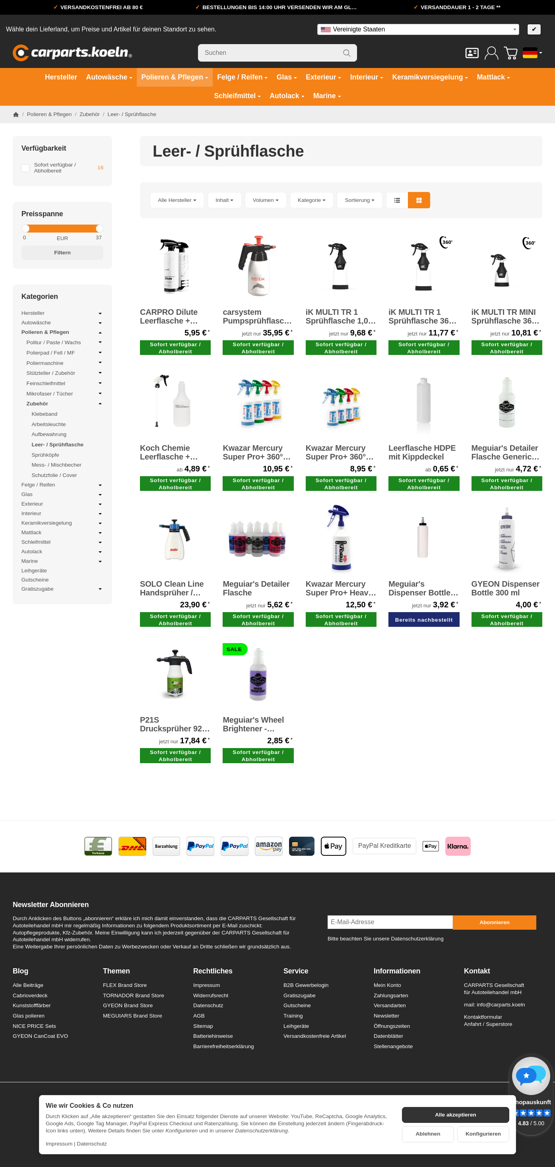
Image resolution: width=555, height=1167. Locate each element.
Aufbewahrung (48, 434)
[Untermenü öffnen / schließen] (100, 313)
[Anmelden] (491, 53)
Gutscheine (35, 580)
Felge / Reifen (62, 485)
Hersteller (62, 313)
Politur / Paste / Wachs (65, 342)
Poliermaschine (65, 363)
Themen (116, 971)
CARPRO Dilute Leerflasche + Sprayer (169, 316)
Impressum (59, 1144)
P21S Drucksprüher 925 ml (173, 724)
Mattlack (62, 533)
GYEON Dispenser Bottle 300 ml (506, 588)
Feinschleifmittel (65, 383)
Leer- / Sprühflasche (57, 445)
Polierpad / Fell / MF (65, 352)
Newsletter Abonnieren (51, 905)
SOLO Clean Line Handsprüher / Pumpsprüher (172, 588)
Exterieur (62, 504)
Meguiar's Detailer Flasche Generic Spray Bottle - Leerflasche (505, 452)
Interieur (62, 514)
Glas (62, 495)
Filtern (62, 253)
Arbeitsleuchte (48, 424)
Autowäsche (62, 323)
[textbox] (418, 29)
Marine (62, 561)
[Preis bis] (85, 237)
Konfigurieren (483, 1134)
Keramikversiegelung (62, 523)
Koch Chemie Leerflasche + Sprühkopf (165, 452)
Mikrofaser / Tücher (65, 393)
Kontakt (477, 971)
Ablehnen (428, 1134)
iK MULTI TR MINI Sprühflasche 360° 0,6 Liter (505, 316)
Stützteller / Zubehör (65, 373)
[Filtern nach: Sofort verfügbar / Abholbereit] (62, 168)
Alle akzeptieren (455, 1115)
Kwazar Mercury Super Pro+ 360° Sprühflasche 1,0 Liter (254, 452)
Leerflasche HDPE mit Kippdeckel (422, 452)
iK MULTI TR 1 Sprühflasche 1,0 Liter (337, 316)
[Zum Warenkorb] (510, 53)
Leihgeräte (34, 571)
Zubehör (65, 403)
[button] (341, 200)
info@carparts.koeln (501, 1005)
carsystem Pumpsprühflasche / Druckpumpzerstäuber (258, 316)
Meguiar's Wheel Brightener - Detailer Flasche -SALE (255, 724)
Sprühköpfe (45, 455)
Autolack (62, 552)
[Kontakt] (472, 53)
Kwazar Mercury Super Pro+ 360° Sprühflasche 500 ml (338, 452)
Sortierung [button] (360, 200)
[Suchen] (277, 53)
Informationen (397, 971)
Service (296, 971)
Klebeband (44, 414)
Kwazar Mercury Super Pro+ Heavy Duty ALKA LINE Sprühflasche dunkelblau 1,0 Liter (339, 588)
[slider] (25, 229)
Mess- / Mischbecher (56, 465)
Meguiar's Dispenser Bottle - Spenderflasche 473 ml (421, 588)
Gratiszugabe (62, 589)
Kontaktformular (483, 1017)
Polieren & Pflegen (62, 333)
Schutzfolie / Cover (54, 475)
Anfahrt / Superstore (488, 1024)
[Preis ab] (40, 237)
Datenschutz (92, 1144)
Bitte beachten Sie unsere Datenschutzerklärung (386, 939)
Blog (20, 971)
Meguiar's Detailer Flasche (256, 588)
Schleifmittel (62, 542)
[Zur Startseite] (72, 53)
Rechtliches (213, 971)
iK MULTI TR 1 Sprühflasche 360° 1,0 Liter (422, 316)
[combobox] (418, 29)
